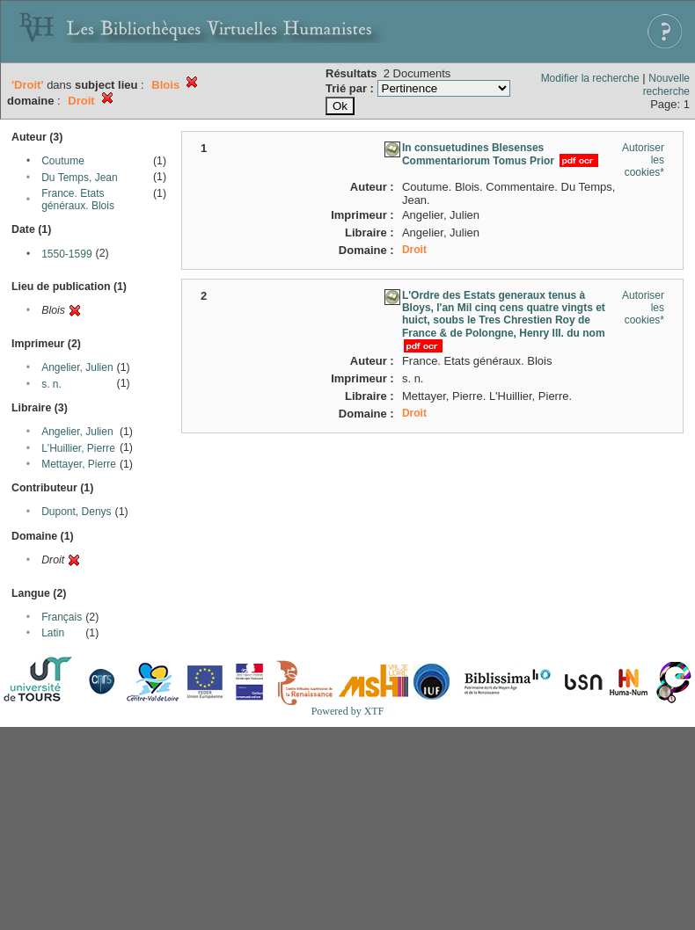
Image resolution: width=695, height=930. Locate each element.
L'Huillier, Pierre (78, 448)
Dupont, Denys (76, 511)
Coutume (62, 161)
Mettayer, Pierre (78, 464)
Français (61, 617)
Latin (52, 633)
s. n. (51, 384)
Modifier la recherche (590, 78)
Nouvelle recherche (666, 85)
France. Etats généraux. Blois (77, 199)
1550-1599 (66, 254)
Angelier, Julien (77, 367)
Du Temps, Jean (79, 177)
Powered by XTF (347, 711)
